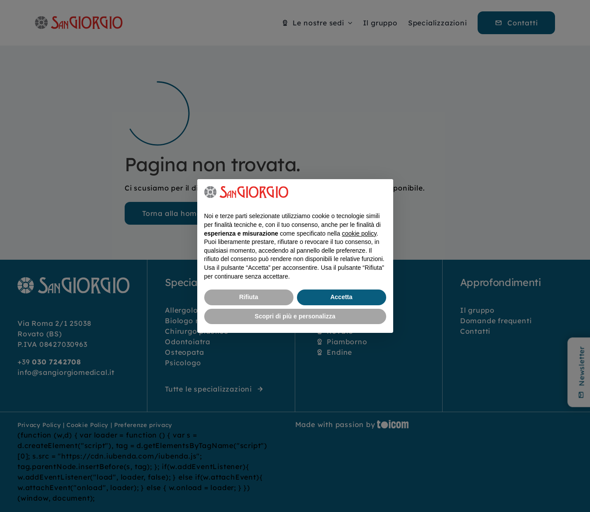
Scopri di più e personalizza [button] (295, 316)
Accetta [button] (341, 296)
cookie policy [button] (359, 233)
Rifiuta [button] (248, 296)
